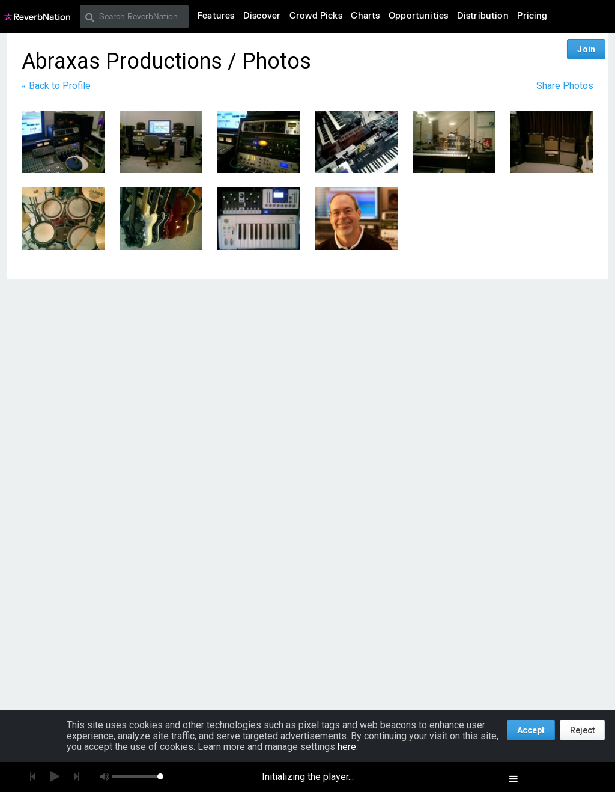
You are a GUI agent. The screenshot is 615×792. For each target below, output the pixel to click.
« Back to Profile (56, 85)
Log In (549, 49)
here (347, 746)
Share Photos (564, 85)
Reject (582, 730)
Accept (531, 730)
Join (586, 49)
